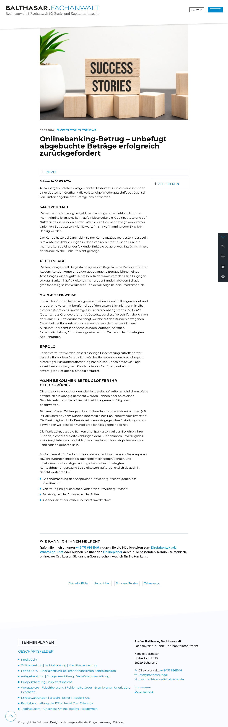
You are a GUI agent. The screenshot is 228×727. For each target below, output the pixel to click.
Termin (197, 10)
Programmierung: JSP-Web (107, 722)
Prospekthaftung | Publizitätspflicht (46, 682)
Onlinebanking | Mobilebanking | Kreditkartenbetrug (59, 665)
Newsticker (102, 583)
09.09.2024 (47, 130)
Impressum (142, 687)
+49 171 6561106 (171, 670)
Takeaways (152, 583)
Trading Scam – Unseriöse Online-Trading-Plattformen (59, 708)
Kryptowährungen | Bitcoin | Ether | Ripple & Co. (55, 697)
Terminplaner (37, 642)
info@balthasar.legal (151, 675)
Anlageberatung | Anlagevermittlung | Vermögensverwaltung (65, 676)
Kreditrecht (29, 659)
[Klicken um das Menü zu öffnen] (215, 10)
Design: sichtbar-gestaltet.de (69, 722)
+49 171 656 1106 (87, 547)
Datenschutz (143, 691)
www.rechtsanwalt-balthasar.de (159, 679)
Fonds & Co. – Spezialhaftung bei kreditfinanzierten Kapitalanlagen (68, 671)
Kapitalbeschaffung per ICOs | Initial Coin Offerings (57, 703)
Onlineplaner (112, 552)
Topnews (89, 130)
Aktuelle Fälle (78, 583)
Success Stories (69, 130)
